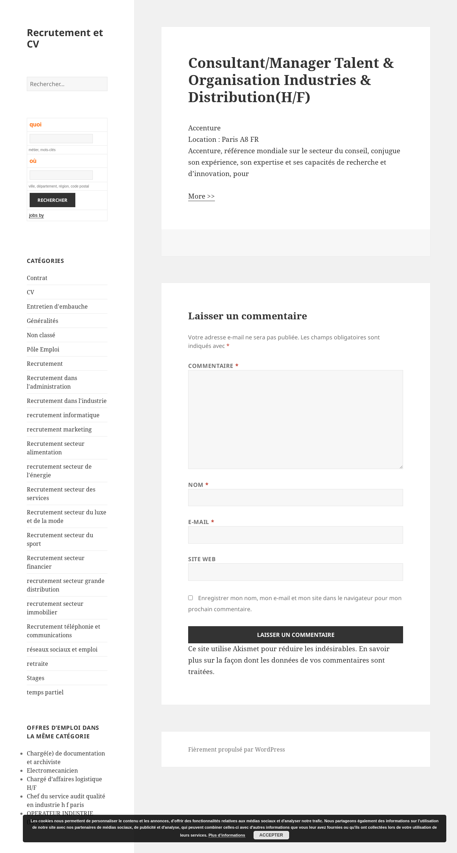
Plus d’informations (227, 835)
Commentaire (213, 366)
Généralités (42, 321)
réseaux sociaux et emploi (62, 649)
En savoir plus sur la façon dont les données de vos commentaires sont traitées (289, 660)
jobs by (36, 215)
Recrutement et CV (65, 38)
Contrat (37, 278)
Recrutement (45, 364)
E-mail (201, 522)
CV (30, 292)
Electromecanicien (52, 770)
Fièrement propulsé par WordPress (236, 749)
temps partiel (45, 692)
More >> (201, 196)
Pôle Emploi (43, 349)
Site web (202, 559)
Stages (35, 678)
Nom (198, 485)
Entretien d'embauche (57, 306)
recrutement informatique (63, 415)
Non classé (41, 335)
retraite (37, 664)
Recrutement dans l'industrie (67, 401)
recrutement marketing (59, 429)
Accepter (271, 835)
